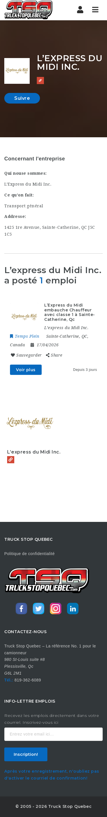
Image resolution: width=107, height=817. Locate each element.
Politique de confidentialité (29, 553)
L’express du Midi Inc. (33, 452)
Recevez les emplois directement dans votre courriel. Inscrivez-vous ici (51, 719)
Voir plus (26, 369)
